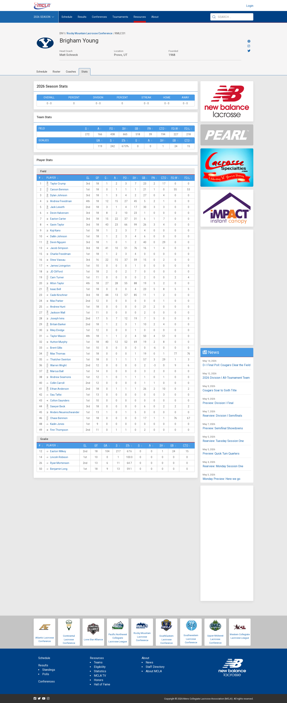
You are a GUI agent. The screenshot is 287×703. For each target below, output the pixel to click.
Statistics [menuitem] (100, 671)
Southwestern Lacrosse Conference (191, 639)
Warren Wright (58, 365)
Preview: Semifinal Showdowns (223, 428)
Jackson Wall (57, 312)
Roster (56, 71)
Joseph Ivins (57, 318)
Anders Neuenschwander (64, 412)
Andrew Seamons (60, 377)
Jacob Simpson (59, 248)
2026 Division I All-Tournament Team (226, 377)
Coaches (71, 71)
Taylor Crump (58, 183)
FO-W (175, 128)
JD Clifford (56, 271)
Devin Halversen (59, 212)
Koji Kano (55, 230)
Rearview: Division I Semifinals (222, 415)
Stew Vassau (57, 259)
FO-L (187, 128)
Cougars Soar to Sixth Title (220, 390)
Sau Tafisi (55, 394)
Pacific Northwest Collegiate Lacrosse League (118, 638)
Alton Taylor (57, 283)
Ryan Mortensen (59, 463)
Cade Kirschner (59, 295)
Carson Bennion (59, 189)
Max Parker (56, 300)
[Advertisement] (227, 287)
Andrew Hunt (57, 306)
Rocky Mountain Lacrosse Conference (89, 33)
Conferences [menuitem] (46, 681)
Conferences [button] (99, 16)
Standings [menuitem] (48, 669)
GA (98, 140)
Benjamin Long (58, 468)
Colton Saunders (59, 400)
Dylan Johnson (58, 195)
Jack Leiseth (57, 207)
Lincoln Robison (59, 457)
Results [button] (82, 16)
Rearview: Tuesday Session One (223, 441)
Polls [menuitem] (45, 674)
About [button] (155, 16)
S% (123, 140)
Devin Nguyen (58, 242)
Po (111, 128)
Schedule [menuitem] (66, 16)
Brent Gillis (56, 347)
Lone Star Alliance (93, 639)
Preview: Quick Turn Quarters (221, 453)
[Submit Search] (214, 17)
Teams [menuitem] (98, 662)
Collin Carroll (57, 382)
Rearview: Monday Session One (223, 466)
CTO (161, 128)
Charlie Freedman (60, 253)
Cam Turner (57, 277)
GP (97, 177)
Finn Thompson (59, 429)
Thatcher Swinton (60, 359)
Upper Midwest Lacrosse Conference (215, 639)
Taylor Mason (58, 336)
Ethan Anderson (59, 388)
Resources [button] (140, 16)
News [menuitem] (149, 662)
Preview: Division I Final (218, 403)
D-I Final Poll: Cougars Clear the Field (226, 365)
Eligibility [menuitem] (100, 667)
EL (88, 177)
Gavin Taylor (57, 224)
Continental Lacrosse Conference (69, 639)
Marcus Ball (57, 371)
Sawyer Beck (57, 406)
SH (124, 128)
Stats (84, 71)
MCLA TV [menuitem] (100, 675)
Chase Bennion (59, 418)
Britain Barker (58, 324)
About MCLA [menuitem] (154, 671)
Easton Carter (58, 218)
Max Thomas (57, 353)
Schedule (41, 71)
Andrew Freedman (61, 201)
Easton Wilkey (58, 451)
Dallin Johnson (58, 236)
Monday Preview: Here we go (221, 479)
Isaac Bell (55, 289)
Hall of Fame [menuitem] (102, 684)
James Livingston (60, 265)
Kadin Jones (57, 423)
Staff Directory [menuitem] (155, 667)
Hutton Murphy (58, 341)
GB (136, 128)
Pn (149, 128)
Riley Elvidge (57, 330)
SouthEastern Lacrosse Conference (166, 639)
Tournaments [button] (120, 16)
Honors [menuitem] (98, 680)
